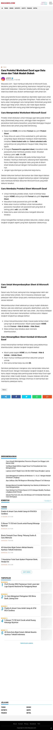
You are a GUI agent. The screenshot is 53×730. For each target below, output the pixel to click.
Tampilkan (47, 501)
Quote (24, 8)
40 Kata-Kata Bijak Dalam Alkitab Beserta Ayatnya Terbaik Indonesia (17, 548)
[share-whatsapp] (37, 396)
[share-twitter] (26, 396)
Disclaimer (33, 724)
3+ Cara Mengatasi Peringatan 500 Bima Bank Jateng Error (20, 597)
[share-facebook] (16, 396)
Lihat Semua (26, 572)
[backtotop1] (51, 728)
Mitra (35, 8)
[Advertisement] (26, 37)
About (15, 724)
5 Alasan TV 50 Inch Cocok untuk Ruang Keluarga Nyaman (20, 524)
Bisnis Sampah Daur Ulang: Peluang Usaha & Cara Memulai (18, 536)
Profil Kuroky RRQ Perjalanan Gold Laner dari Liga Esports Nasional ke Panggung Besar (21, 585)
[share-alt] (5, 396)
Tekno (6, 8)
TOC (38, 724)
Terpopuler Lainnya (26, 643)
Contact (20, 724)
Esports (17, 8)
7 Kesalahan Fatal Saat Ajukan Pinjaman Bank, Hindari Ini (19, 560)
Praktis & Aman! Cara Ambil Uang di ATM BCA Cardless (19, 512)
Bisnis (11, 8)
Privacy (26, 724)
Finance (29, 8)
